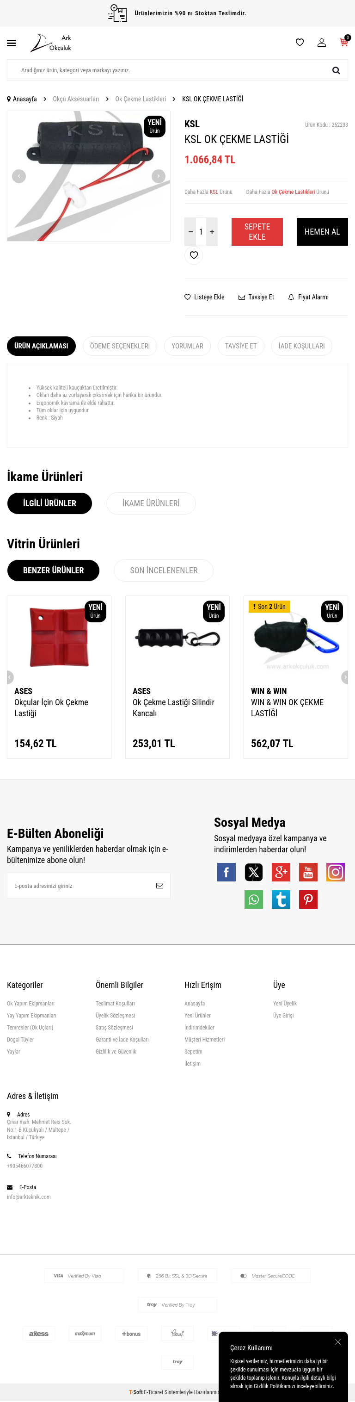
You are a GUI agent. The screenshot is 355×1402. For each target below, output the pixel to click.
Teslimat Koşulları (115, 1004)
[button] (19, 176)
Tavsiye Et (256, 297)
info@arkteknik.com (29, 1198)
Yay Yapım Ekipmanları (31, 1016)
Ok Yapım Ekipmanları (31, 1004)
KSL (192, 124)
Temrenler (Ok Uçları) (30, 1028)
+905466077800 (25, 1167)
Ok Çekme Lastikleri (141, 99)
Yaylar (13, 1052)
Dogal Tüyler (20, 1040)
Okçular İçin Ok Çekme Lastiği (51, 707)
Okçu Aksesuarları (76, 99)
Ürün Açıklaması (41, 346)
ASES (23, 691)
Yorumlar (187, 346)
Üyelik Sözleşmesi (115, 1016)
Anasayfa (22, 99)
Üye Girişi (283, 1016)
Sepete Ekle (257, 232)
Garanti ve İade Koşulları (122, 1040)
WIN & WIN (269, 691)
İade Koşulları (302, 346)
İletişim (192, 1065)
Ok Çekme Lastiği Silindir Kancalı (173, 707)
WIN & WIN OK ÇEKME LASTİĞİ (287, 707)
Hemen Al (322, 231)
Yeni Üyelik (285, 1004)
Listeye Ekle (204, 297)
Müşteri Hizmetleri (204, 1040)
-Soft (136, 1393)
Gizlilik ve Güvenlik (116, 1052)
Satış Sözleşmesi (114, 1028)
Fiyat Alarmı (308, 297)
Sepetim (193, 1052)
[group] (88, 176)
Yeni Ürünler (197, 1016)
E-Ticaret (153, 1393)
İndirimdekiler (199, 1028)
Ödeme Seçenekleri (120, 346)
